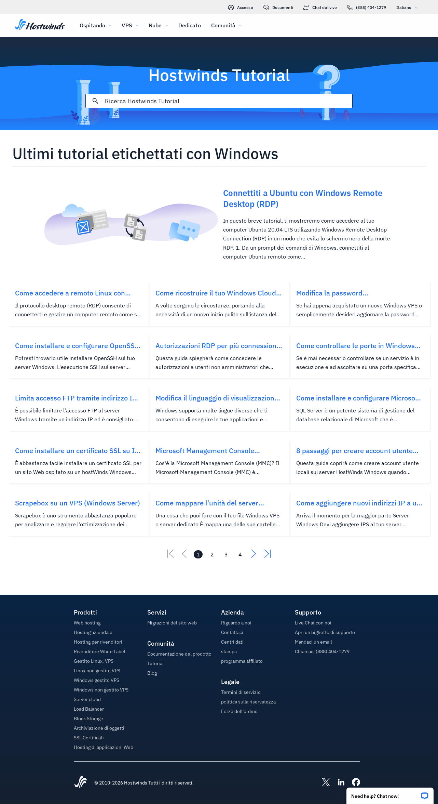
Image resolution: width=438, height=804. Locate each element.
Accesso (240, 7)
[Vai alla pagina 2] (212, 554)
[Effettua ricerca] (95, 101)
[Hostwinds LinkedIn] (337, 783)
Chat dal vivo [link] (320, 7)
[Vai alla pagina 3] (226, 554)
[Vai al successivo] (254, 555)
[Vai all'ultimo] (267, 555)
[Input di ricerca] (229, 101)
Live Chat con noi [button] (313, 623)
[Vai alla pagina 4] (240, 554)
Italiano (408, 7)
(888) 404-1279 (366, 7)
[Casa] (40, 25)
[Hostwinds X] (322, 783)
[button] (390, 793)
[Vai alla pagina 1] (198, 554)
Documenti (278, 7)
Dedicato (189, 25)
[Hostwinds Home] (80, 782)
